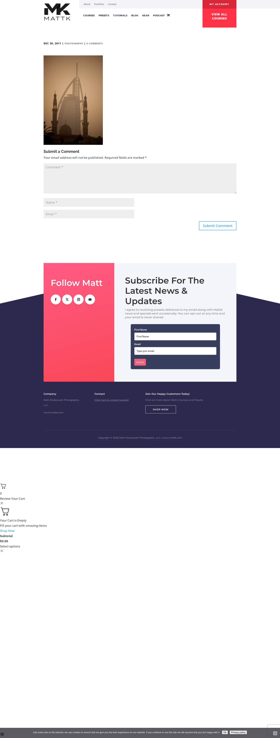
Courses (89, 15)
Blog (134, 15)
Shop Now (161, 409)
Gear (145, 15)
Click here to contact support (111, 399)
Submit (140, 362)
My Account (219, 4)
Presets (104, 15)
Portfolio (99, 4)
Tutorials (120, 15)
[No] (275, 733)
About (87, 4)
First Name (140, 329)
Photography (74, 43)
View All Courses (219, 16)
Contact (112, 4)
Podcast (159, 15)
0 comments (95, 43)
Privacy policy (238, 732)
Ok (224, 732)
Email (138, 344)
